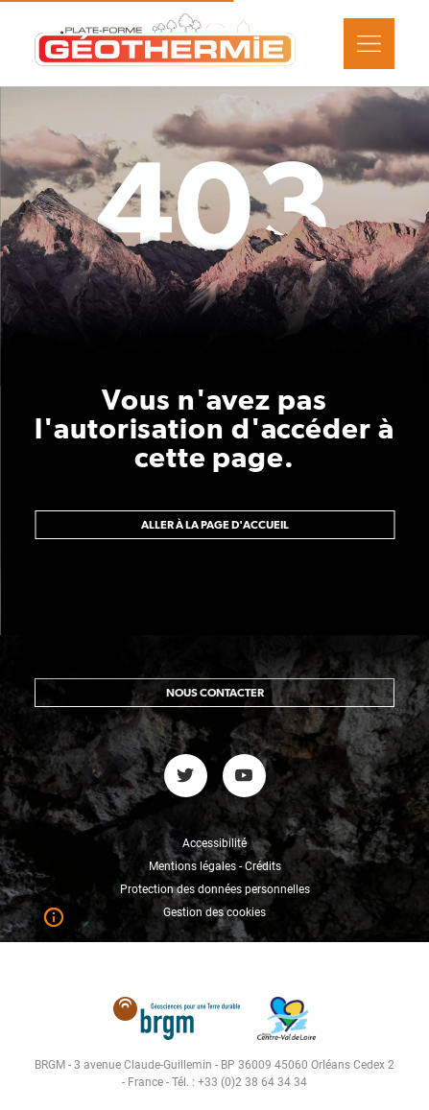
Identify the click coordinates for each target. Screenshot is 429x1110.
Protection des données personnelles (215, 889)
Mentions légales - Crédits (215, 866)
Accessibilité (214, 843)
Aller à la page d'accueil (215, 524)
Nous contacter (215, 692)
